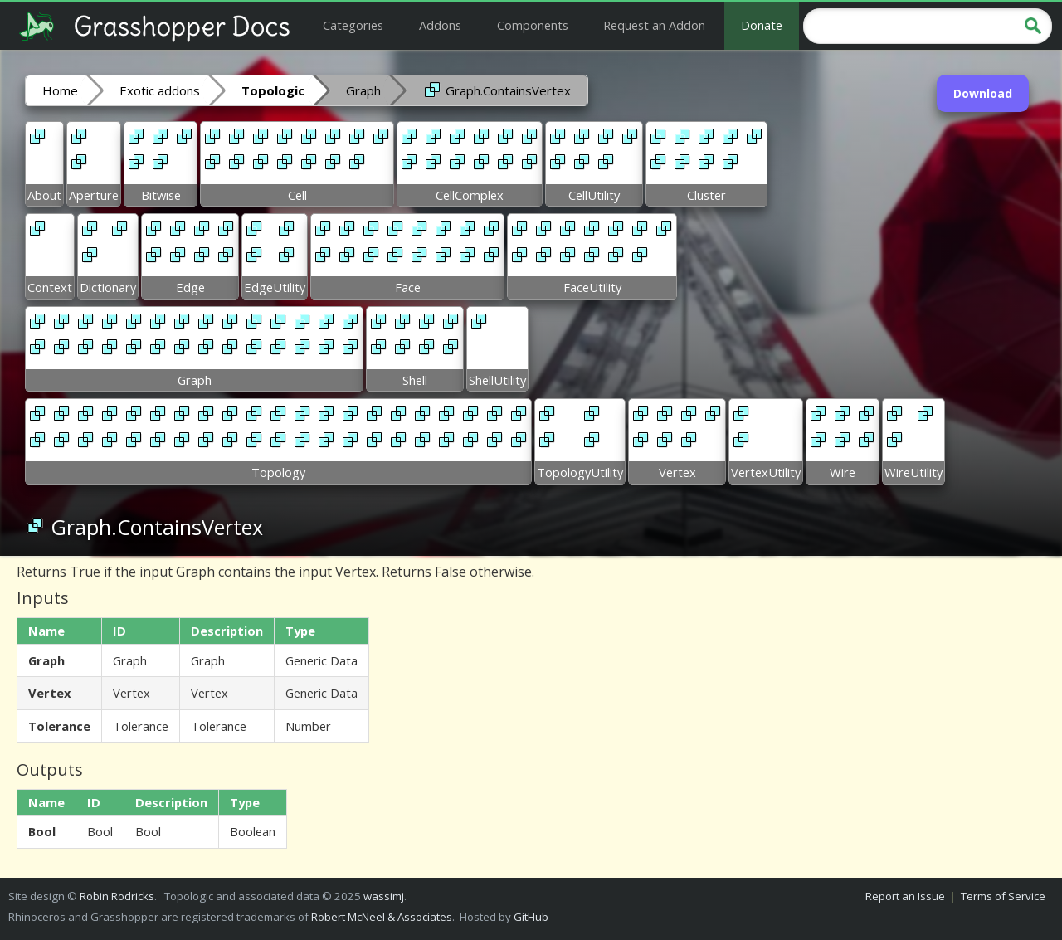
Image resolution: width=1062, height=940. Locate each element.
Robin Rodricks (117, 896)
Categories (353, 25)
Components (532, 25)
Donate (761, 25)
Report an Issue (905, 896)
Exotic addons (159, 90)
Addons (440, 25)
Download (982, 93)
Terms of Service (1003, 896)
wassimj (383, 896)
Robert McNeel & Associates (381, 916)
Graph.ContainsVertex (496, 90)
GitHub (531, 916)
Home (60, 90)
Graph (363, 90)
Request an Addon (654, 25)
